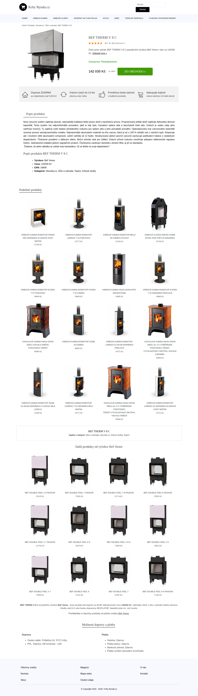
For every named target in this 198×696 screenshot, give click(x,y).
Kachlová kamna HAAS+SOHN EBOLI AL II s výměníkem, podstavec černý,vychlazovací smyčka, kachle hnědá (119, 409)
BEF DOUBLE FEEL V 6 (158, 542)
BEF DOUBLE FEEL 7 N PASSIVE (118, 493)
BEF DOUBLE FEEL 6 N (79, 542)
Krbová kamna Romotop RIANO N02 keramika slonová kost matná (38, 238)
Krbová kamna (40, 18)
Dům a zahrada (51, 25)
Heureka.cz (40, 25)
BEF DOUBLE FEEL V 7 (40, 591)
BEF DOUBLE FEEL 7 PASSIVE (79, 493)
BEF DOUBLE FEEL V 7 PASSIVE (40, 542)
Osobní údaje (87, 680)
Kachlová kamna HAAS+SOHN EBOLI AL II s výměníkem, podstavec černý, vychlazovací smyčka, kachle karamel (159, 347)
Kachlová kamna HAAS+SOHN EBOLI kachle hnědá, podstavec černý (37, 344)
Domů (25, 18)
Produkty (31, 25)
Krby (117, 18)
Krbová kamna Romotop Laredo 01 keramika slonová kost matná (160, 406)
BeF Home (152, 50)
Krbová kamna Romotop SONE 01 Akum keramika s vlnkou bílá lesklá (38, 406)
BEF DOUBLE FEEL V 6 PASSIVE (40, 493)
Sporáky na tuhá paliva (85, 18)
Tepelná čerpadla (134, 18)
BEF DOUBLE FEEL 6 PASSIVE (158, 493)
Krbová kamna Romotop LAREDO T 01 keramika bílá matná (79, 406)
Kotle (106, 18)
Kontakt (144, 673)
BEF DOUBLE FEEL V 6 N (118, 542)
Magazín (84, 667)
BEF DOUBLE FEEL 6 (79, 591)
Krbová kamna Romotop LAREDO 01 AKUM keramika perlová (119, 344)
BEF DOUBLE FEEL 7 (118, 591)
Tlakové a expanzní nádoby (162, 18)
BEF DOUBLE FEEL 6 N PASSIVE (158, 591)
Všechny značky (29, 667)
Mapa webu (86, 673)
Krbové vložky (60, 18)
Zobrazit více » (99, 53)
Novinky (24, 673)
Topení (127, 435)
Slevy (23, 680)
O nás (143, 667)
